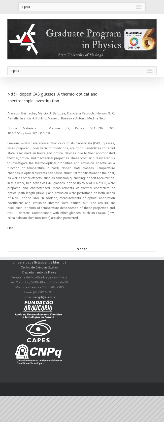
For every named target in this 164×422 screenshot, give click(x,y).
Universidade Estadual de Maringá (39, 262)
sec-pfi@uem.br (44, 297)
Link (10, 228)
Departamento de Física (39, 272)
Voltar (82, 249)
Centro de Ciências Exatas (39, 267)
